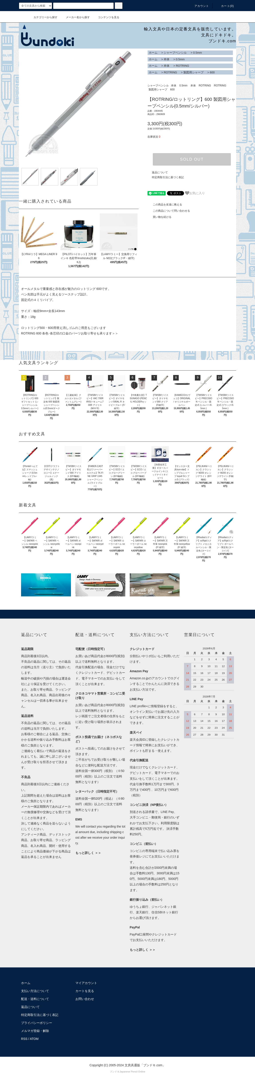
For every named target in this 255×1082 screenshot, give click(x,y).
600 (212, 72)
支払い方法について (35, 991)
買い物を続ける (159, 217)
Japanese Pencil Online (132, 1071)
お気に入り (195, 193)
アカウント (199, 6)
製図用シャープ (193, 72)
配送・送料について (35, 999)
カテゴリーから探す (42, 17)
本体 (166, 59)
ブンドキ (115, 1071)
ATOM (34, 1039)
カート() (225, 6)
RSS (24, 1039)
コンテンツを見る (106, 17)
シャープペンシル (175, 52)
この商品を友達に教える (164, 204)
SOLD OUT (192, 159)
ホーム (153, 52)
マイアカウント (86, 983)
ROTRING (182, 65)
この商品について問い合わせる (168, 210)
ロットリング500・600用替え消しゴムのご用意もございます (63, 328)
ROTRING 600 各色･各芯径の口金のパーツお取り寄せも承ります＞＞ (69, 333)
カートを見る (84, 991)
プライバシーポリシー (36, 1023)
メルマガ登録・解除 (35, 1031)
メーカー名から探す (75, 17)
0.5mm (197, 52)
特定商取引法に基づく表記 (168, 177)
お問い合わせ (84, 999)
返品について (160, 172)
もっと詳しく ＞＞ (88, 853)
